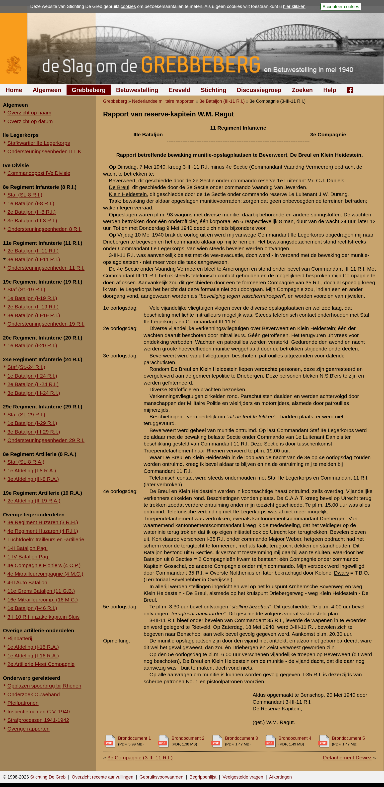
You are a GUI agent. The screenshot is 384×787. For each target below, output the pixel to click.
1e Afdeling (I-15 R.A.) (33, 647)
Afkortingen (280, 777)
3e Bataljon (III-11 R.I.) (33, 259)
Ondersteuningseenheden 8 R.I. (44, 229)
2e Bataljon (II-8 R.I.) (31, 212)
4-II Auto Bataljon (27, 582)
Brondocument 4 (295, 738)
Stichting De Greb (48, 777)
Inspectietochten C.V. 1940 (38, 711)
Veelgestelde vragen (243, 777)
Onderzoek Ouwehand (33, 694)
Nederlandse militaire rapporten (163, 101)
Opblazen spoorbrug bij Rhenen (44, 686)
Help (329, 90)
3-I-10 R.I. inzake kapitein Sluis (43, 617)
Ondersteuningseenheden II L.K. (45, 151)
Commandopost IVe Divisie (38, 173)
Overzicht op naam (29, 112)
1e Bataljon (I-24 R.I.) (32, 376)
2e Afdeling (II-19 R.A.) (33, 500)
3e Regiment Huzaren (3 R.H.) (42, 522)
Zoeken (302, 90)
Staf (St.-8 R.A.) (25, 462)
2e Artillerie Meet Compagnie (41, 664)
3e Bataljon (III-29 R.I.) (33, 432)
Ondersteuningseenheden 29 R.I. (45, 440)
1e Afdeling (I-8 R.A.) (31, 470)
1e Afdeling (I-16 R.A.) (33, 655)
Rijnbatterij (19, 638)
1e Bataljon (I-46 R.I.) (32, 608)
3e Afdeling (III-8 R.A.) (33, 479)
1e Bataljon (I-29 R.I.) (32, 423)
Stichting (214, 90)
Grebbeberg (89, 90)
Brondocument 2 (187, 738)
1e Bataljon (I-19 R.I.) (32, 298)
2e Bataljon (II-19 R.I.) (33, 306)
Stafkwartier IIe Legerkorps (38, 143)
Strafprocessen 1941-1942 (38, 720)
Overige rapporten (28, 729)
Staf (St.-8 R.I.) (24, 194)
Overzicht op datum (30, 121)
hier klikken (294, 6)
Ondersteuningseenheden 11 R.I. (45, 268)
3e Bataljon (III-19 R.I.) (33, 315)
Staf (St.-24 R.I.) (26, 367)
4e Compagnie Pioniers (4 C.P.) (44, 565)
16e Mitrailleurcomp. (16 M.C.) (42, 599)
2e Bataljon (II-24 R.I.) (33, 384)
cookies (128, 6)
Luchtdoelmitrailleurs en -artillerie (45, 539)
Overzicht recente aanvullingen (102, 777)
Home (13, 90)
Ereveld (179, 90)
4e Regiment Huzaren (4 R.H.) (42, 531)
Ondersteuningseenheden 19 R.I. (45, 324)
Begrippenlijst (202, 777)
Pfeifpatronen (23, 703)
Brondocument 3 (241, 738)
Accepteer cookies (340, 6)
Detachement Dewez (347, 757)
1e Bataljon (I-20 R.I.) (32, 345)
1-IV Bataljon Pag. (28, 556)
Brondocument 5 (348, 738)
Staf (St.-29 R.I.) (26, 414)
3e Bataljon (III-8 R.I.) (32, 220)
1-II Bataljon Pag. (27, 548)
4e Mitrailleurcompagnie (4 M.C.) (45, 574)
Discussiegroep (259, 90)
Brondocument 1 (134, 738)
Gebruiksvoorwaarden (161, 777)
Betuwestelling (137, 90)
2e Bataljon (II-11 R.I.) (33, 250)
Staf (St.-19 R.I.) (26, 289)
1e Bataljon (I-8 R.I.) (30, 203)
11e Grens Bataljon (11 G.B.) (41, 591)
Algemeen (47, 90)
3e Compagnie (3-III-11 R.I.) (139, 757)
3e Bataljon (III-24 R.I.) (33, 393)
